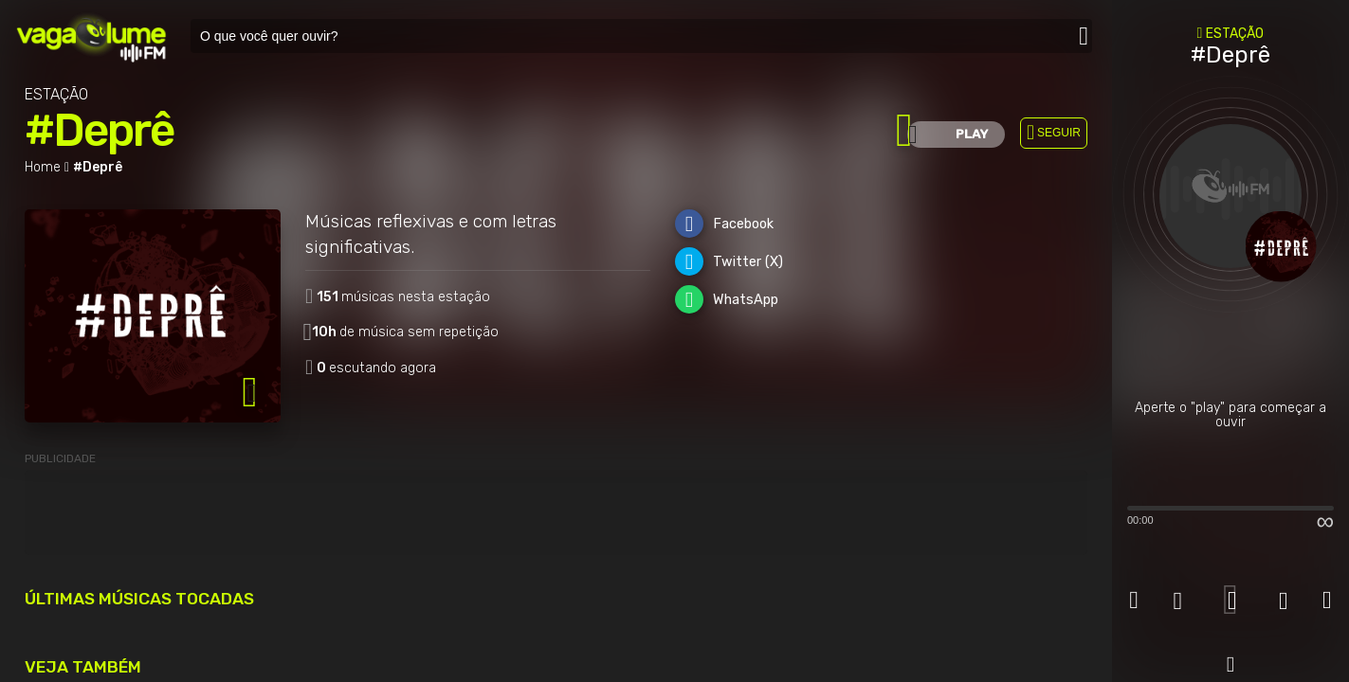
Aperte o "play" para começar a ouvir (1230, 415)
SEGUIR (1059, 132)
